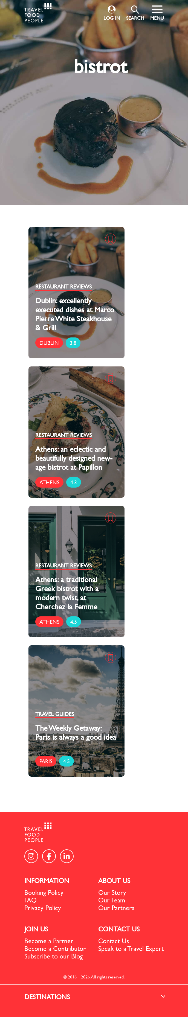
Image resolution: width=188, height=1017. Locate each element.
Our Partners (116, 907)
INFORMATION (46, 880)
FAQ (30, 900)
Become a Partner (48, 940)
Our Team (111, 900)
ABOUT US (114, 880)
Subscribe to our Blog (53, 956)
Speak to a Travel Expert (131, 948)
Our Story (112, 892)
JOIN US (36, 929)
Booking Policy (43, 892)
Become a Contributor (55, 948)
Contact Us (113, 940)
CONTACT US (119, 929)
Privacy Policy (42, 907)
